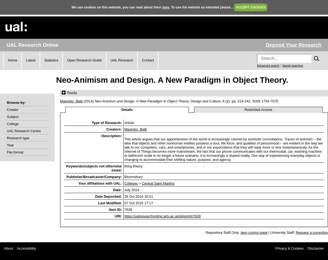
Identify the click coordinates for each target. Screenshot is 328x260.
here (165, 7)
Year (10, 145)
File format (15, 152)
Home (12, 60)
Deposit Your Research (293, 45)
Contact (148, 60)
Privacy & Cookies (289, 248)
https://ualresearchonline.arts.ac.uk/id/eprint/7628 (162, 216)
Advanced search (268, 65)
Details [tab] (127, 110)
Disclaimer (316, 248)
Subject (13, 117)
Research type (18, 138)
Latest (31, 60)
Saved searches (292, 65)
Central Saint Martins (158, 183)
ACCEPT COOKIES (250, 7)
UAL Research (122, 60)
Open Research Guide (84, 60)
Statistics (51, 60)
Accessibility (26, 248)
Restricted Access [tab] (259, 110)
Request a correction (312, 233)
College (13, 124)
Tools (69, 93)
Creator (13, 110)
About (8, 248)
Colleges (131, 183)
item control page (254, 233)
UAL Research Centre (24, 131)
